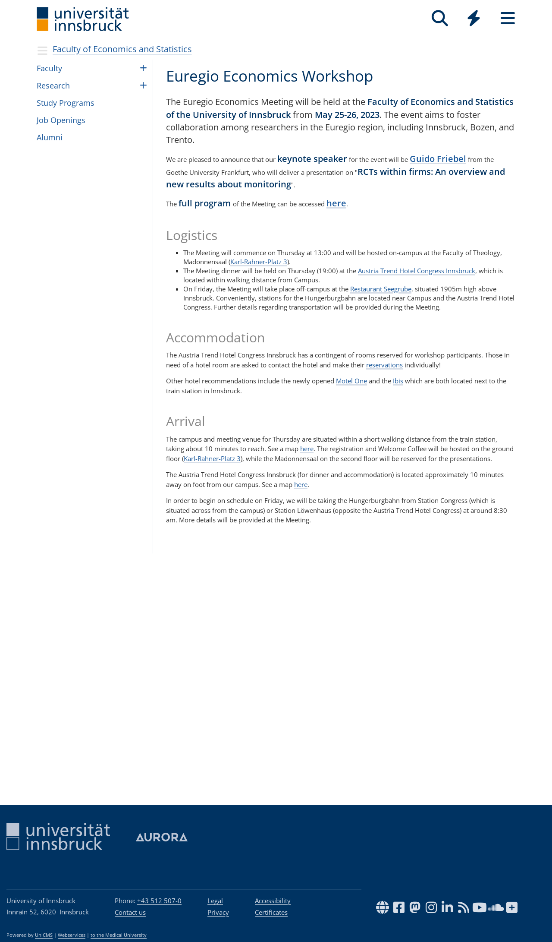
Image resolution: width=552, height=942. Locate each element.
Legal (215, 900)
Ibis (398, 380)
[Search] (440, 18)
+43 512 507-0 (159, 900)
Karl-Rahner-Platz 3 (258, 261)
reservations (384, 364)
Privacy (218, 912)
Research (53, 85)
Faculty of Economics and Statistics (122, 49)
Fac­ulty (49, 68)
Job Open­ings (61, 120)
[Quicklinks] (474, 18)
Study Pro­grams (65, 103)
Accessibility (273, 900)
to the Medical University (119, 935)
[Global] (474, 19)
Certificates (271, 912)
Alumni (50, 137)
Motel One (351, 380)
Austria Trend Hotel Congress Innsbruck (416, 270)
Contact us (130, 912)
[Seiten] (508, 18)
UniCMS (44, 935)
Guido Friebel (438, 158)
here (336, 203)
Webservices (71, 935)
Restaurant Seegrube (380, 288)
